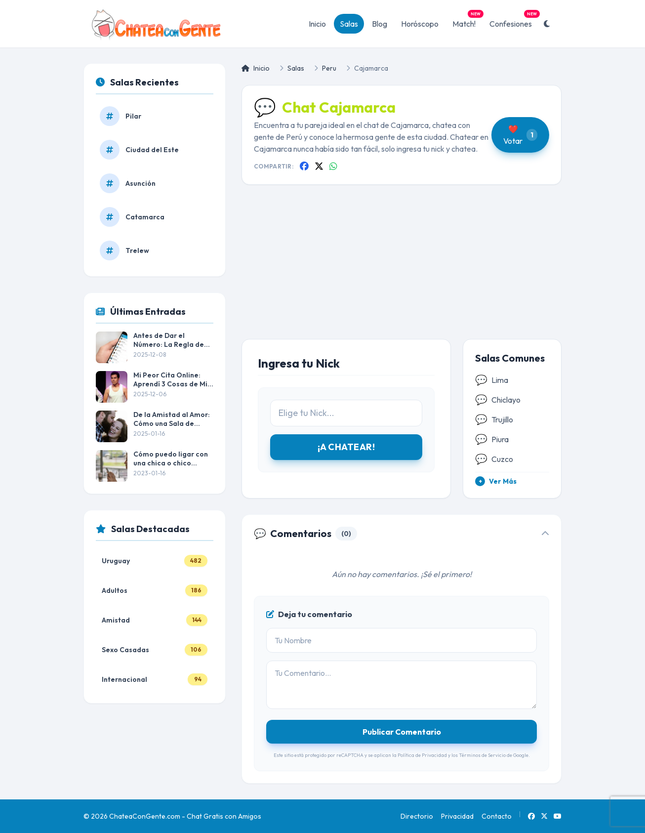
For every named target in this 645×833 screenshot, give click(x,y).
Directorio (417, 816)
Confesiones (513, 21)
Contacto (497, 816)
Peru (329, 68)
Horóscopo (420, 24)
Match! (467, 21)
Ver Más (496, 481)
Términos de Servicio (482, 755)
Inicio (317, 24)
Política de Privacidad (422, 755)
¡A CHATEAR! (346, 447)
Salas (349, 24)
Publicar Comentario (402, 732)
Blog (379, 24)
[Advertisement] (402, 270)
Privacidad (457, 816)
